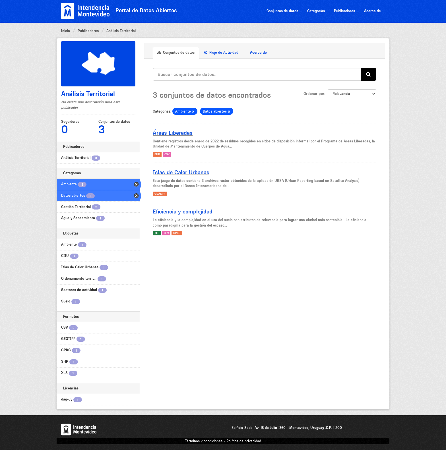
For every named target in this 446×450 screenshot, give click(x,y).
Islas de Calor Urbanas (181, 172)
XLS (156, 233)
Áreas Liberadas (173, 132)
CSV (167, 154)
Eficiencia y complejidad (182, 211)
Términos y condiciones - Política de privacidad (223, 441)
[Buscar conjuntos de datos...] (257, 74)
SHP (157, 154)
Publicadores (344, 11)
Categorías (316, 11)
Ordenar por (313, 93)
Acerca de (372, 11)
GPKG (177, 233)
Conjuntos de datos (282, 11)
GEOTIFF (159, 193)
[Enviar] (368, 74)
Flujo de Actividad (221, 52)
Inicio (65, 31)
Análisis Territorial (121, 31)
